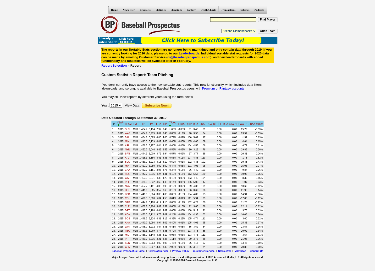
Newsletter (129, 9)
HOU (127, 190)
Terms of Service (158, 251)
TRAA (172, 122)
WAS (127, 133)
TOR (127, 194)
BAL (127, 137)
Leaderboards (189, 53)
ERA (158, 124)
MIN (127, 141)
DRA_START (230, 124)
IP (143, 124)
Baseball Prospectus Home (128, 251)
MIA (127, 166)
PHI (127, 182)
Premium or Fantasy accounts (223, 88)
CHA (127, 170)
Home (114, 9)
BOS (127, 218)
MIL (127, 235)
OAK (127, 202)
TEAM (128, 124)
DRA (195, 124)
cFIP (189, 124)
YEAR (120, 122)
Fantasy (191, 9)
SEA (127, 161)
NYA (127, 186)
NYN (127, 149)
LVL (135, 124)
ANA (127, 222)
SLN (127, 129)
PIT (127, 239)
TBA (127, 230)
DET (127, 210)
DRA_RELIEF (214, 124)
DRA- (202, 124)
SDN (127, 243)
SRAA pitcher (255, 124)
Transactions (228, 9)
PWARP (242, 124)
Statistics (160, 9)
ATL (127, 157)
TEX (127, 174)
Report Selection (114, 65)
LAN (127, 226)
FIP (165, 124)
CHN (127, 247)
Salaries (245, 9)
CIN (127, 178)
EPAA (181, 124)
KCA (127, 214)
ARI (127, 145)
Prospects (145, 9)
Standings (176, 9)
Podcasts (259, 9)
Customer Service (204, 251)
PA (151, 124)
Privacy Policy (180, 251)
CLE (127, 206)
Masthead (240, 251)
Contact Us (256, 251)
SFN (127, 153)
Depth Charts (208, 9)
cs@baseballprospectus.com (188, 57)
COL (127, 198)
